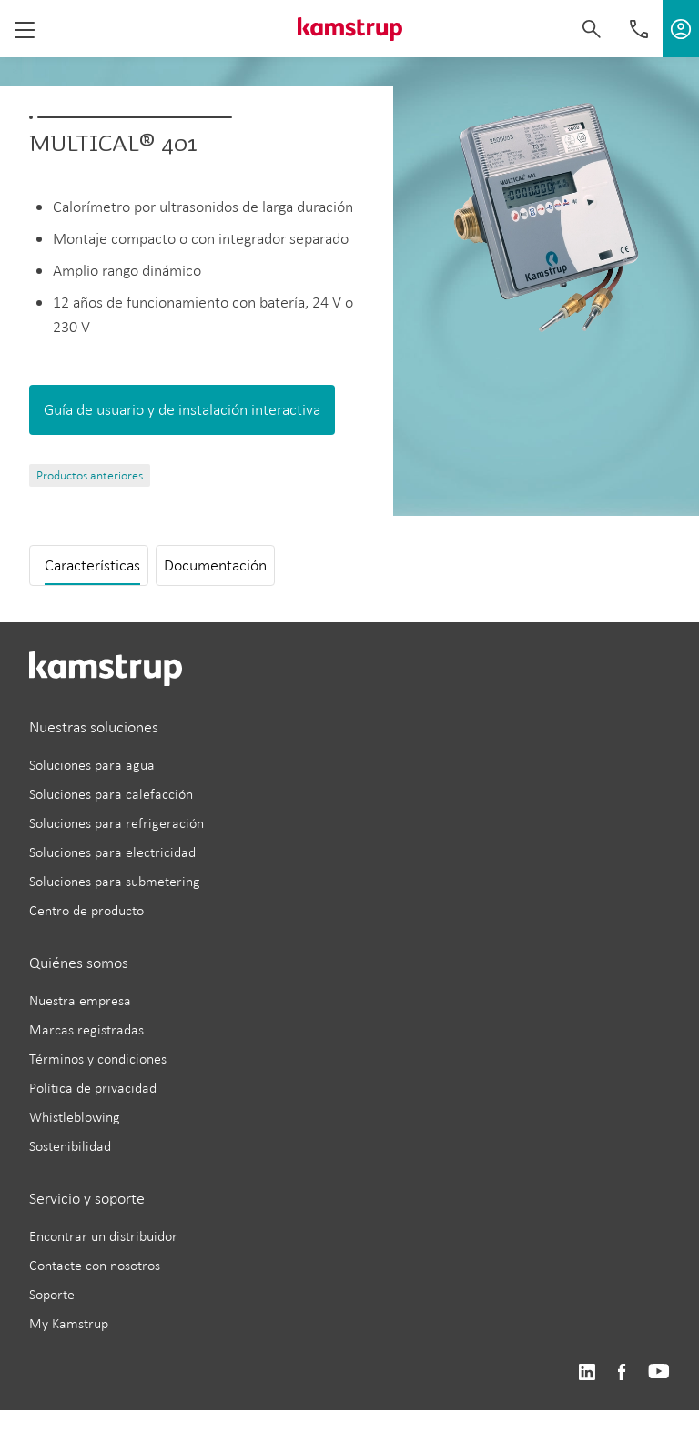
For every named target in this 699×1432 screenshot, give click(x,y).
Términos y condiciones (98, 1058)
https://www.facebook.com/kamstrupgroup (621, 1372)
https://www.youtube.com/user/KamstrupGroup (659, 1372)
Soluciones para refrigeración (116, 823)
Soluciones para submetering (114, 881)
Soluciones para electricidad (112, 852)
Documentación (215, 565)
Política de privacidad (93, 1087)
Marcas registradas (86, 1029)
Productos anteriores (89, 475)
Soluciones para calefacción (111, 793)
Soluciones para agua (92, 764)
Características (92, 565)
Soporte (52, 1294)
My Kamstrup (68, 1323)
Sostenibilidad (70, 1146)
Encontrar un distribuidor (103, 1236)
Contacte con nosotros (94, 1265)
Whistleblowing (74, 1116)
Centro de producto (86, 910)
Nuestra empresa (80, 1000)
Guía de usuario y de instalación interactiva (182, 409)
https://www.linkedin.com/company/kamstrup (586, 1372)
